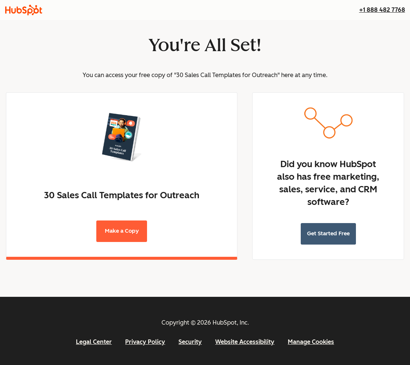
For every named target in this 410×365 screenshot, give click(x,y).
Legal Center (94, 341)
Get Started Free (328, 233)
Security (190, 341)
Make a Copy (122, 231)
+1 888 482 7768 (382, 9)
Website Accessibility (244, 341)
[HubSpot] (23, 10)
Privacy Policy (145, 341)
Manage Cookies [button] (311, 341)
